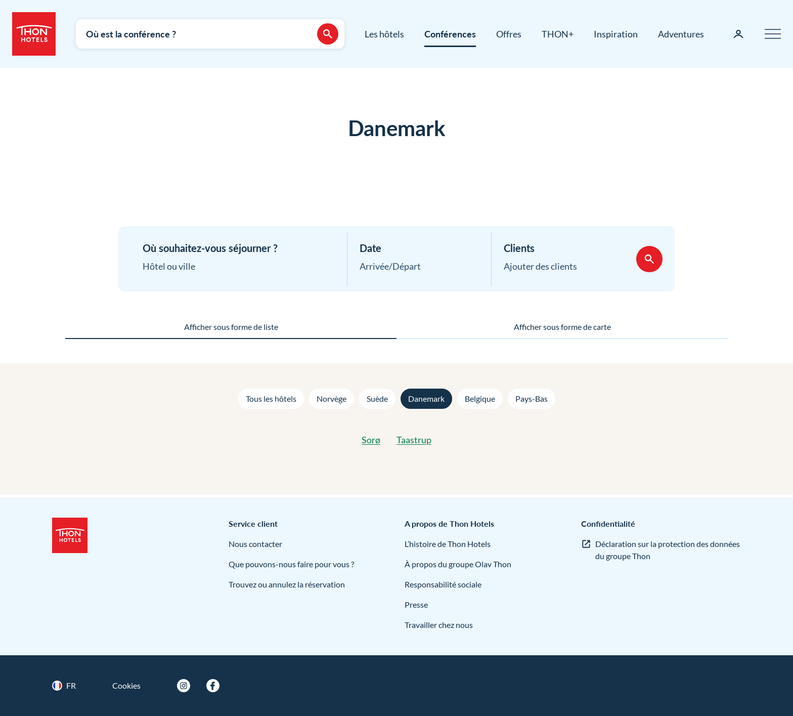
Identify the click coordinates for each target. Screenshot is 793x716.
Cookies (126, 685)
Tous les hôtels (271, 398)
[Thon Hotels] (34, 34)
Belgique (480, 398)
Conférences (450, 33)
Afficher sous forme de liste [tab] (231, 326)
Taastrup (413, 439)
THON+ (558, 33)
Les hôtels (384, 33)
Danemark (426, 398)
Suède (377, 398)
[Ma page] (738, 34)
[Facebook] (212, 685)
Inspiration (616, 33)
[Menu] (773, 34)
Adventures (681, 33)
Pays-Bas (531, 398)
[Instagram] (183, 685)
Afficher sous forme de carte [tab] (562, 326)
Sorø (371, 439)
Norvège (331, 398)
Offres (508, 33)
